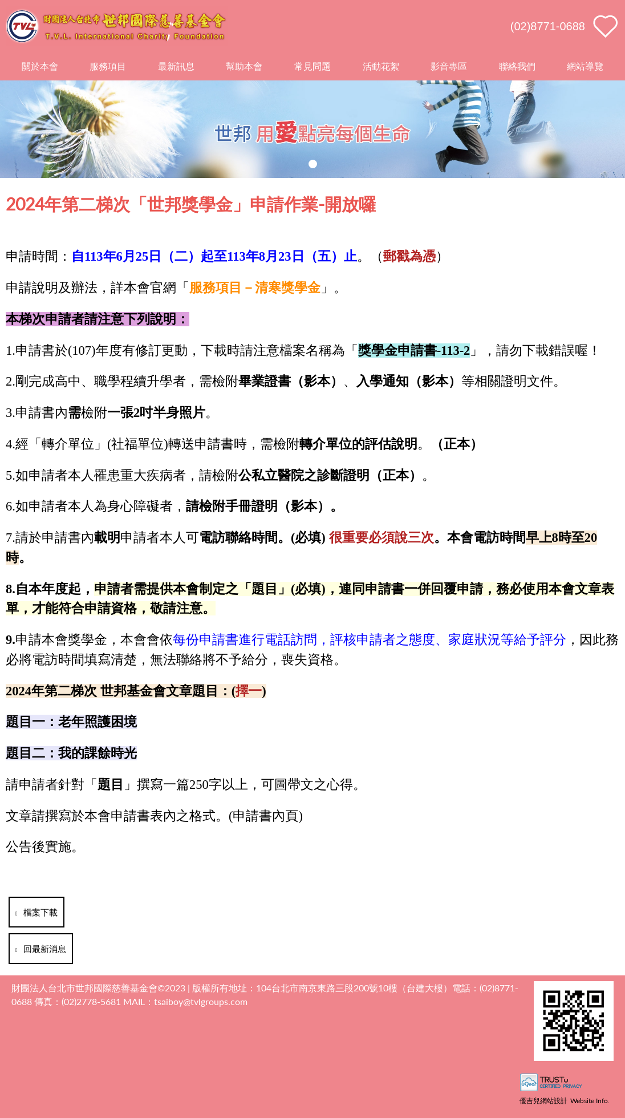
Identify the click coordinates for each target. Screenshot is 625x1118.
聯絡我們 (517, 65)
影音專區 (449, 65)
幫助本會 (244, 65)
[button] (313, 164)
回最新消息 (40, 948)
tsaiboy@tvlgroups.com (200, 1001)
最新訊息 (176, 65)
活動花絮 (381, 65)
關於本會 (40, 65)
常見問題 (312, 65)
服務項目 (108, 65)
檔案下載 (36, 912)
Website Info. (590, 1100)
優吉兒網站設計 (543, 1100)
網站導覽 (585, 65)
